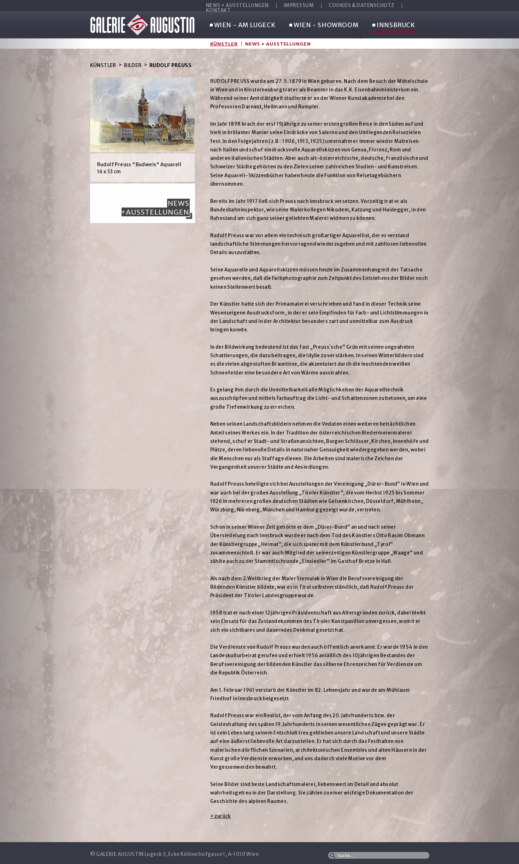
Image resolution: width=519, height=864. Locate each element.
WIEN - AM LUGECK (243, 25)
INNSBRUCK (393, 25)
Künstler (224, 43)
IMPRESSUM (299, 5)
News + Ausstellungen (278, 43)
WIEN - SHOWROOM (323, 25)
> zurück (220, 816)
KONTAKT (218, 10)
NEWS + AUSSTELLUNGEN (237, 5)
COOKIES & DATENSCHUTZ (361, 5)
